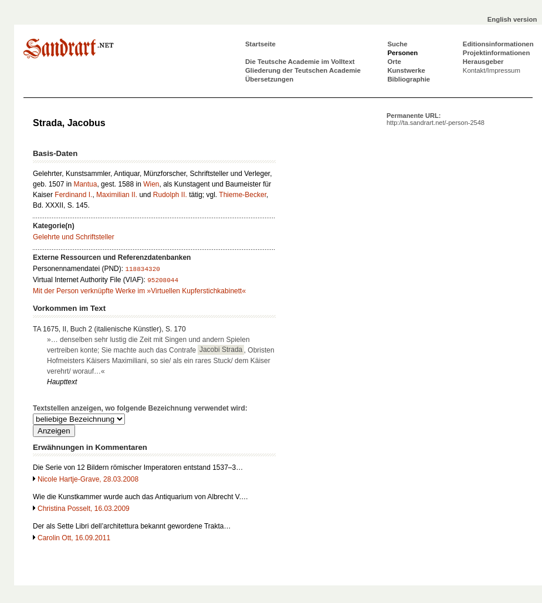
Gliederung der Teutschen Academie (303, 70)
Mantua (85, 184)
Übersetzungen (269, 79)
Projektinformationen (496, 52)
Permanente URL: (436, 119)
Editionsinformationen (498, 44)
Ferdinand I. (73, 195)
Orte (394, 61)
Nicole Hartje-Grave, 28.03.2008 (88, 479)
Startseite (260, 44)
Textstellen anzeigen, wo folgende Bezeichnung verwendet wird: (140, 408)
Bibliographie (408, 79)
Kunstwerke (406, 70)
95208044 (162, 280)
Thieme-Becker (242, 195)
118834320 (142, 269)
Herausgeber (483, 61)
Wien (151, 184)
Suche (397, 44)
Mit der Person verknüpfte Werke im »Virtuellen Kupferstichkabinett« (139, 291)
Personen (402, 52)
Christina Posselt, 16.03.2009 (84, 508)
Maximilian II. (116, 195)
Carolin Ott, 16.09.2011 (74, 538)
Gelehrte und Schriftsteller (73, 237)
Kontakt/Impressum (491, 70)
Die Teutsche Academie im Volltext (300, 61)
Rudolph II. (170, 195)
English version (512, 19)
